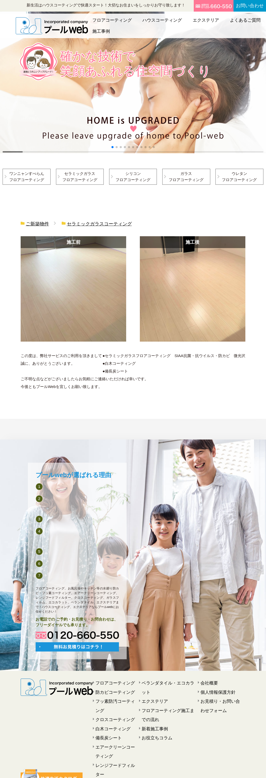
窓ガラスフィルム (109, 749)
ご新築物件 (35, 223)
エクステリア (186, 23)
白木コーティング (109, 711)
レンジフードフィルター (115, 742)
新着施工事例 (152, 711)
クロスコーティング (111, 703)
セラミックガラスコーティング (89, 223)
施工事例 (244, 23)
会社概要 (207, 680)
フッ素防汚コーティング (115, 695)
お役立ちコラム (154, 718)
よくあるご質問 (217, 23)
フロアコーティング (111, 23)
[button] (112, 147)
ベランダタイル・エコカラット (167, 680)
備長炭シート (106, 718)
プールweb (126, 769)
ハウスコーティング (152, 23)
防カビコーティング (111, 688)
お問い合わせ (246, 6)
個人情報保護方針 (214, 688)
